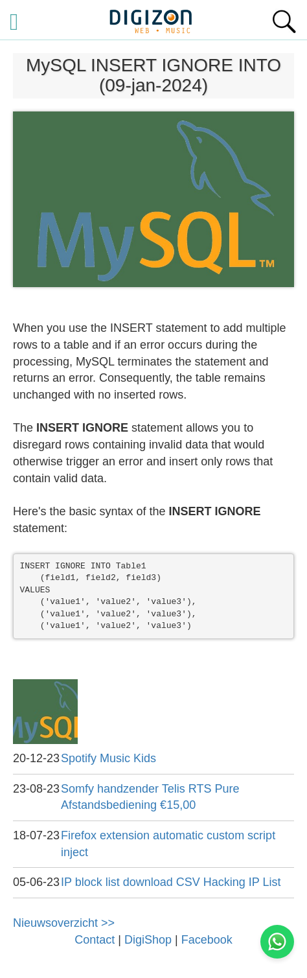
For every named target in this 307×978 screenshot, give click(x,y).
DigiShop (148, 939)
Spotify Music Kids (108, 758)
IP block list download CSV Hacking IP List (171, 882)
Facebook (207, 939)
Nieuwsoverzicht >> (64, 922)
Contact (94, 939)
